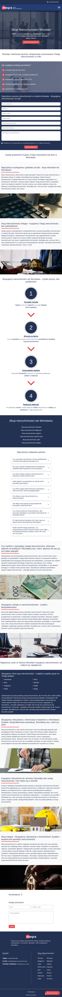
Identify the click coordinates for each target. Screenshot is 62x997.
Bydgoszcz (41, 961)
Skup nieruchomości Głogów (31, 443)
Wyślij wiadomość (31, 147)
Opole (39, 978)
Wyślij (12, 926)
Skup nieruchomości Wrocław (31, 427)
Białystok (49, 961)
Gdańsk (49, 964)
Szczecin (49, 978)
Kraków (40, 973)
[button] (59, 7)
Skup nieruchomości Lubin (31, 440)
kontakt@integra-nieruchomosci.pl (17, 961)
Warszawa (41, 976)
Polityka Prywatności (31, 995)
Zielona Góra (42, 967)
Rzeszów (49, 958)
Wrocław (40, 958)
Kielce (49, 970)
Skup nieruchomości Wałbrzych (31, 430)
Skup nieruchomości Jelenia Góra (31, 436)
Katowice (49, 967)
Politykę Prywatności (44, 143)
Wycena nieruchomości (31, 42)
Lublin (39, 964)
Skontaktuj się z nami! (23, 964)
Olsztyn (49, 973)
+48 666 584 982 (53, 2)
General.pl (32, 992)
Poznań (49, 976)
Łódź (39, 970)
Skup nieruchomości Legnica (31, 433)
